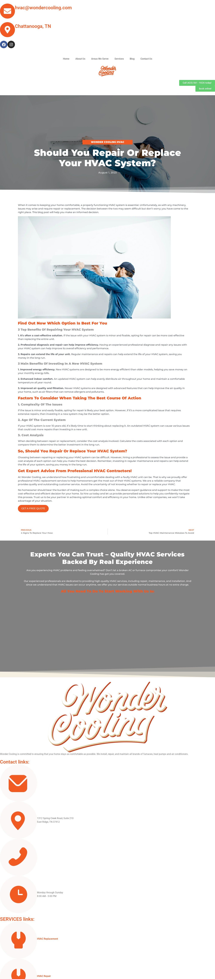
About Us (80, 58)
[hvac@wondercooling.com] (7, 11)
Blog (132, 58)
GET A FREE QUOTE (33, 508)
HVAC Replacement (47, 938)
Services (119, 58)
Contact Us (146, 58)
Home (66, 58)
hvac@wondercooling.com (43, 7)
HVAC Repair (44, 976)
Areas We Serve (100, 58)
